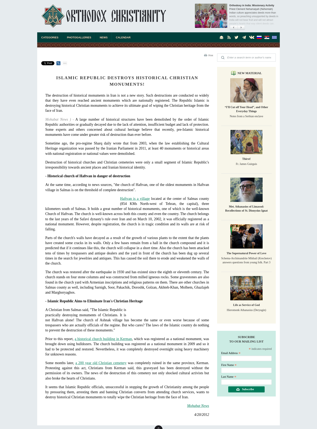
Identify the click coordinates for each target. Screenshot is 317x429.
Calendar (123, 37)
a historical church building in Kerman (103, 339)
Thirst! (246, 158)
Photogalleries (79, 37)
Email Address (231, 353)
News (104, 37)
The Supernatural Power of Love (246, 253)
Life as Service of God (246, 305)
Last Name (228, 377)
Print (210, 55)
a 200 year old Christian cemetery (101, 363)
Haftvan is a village (135, 199)
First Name (229, 365)
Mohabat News (198, 406)
